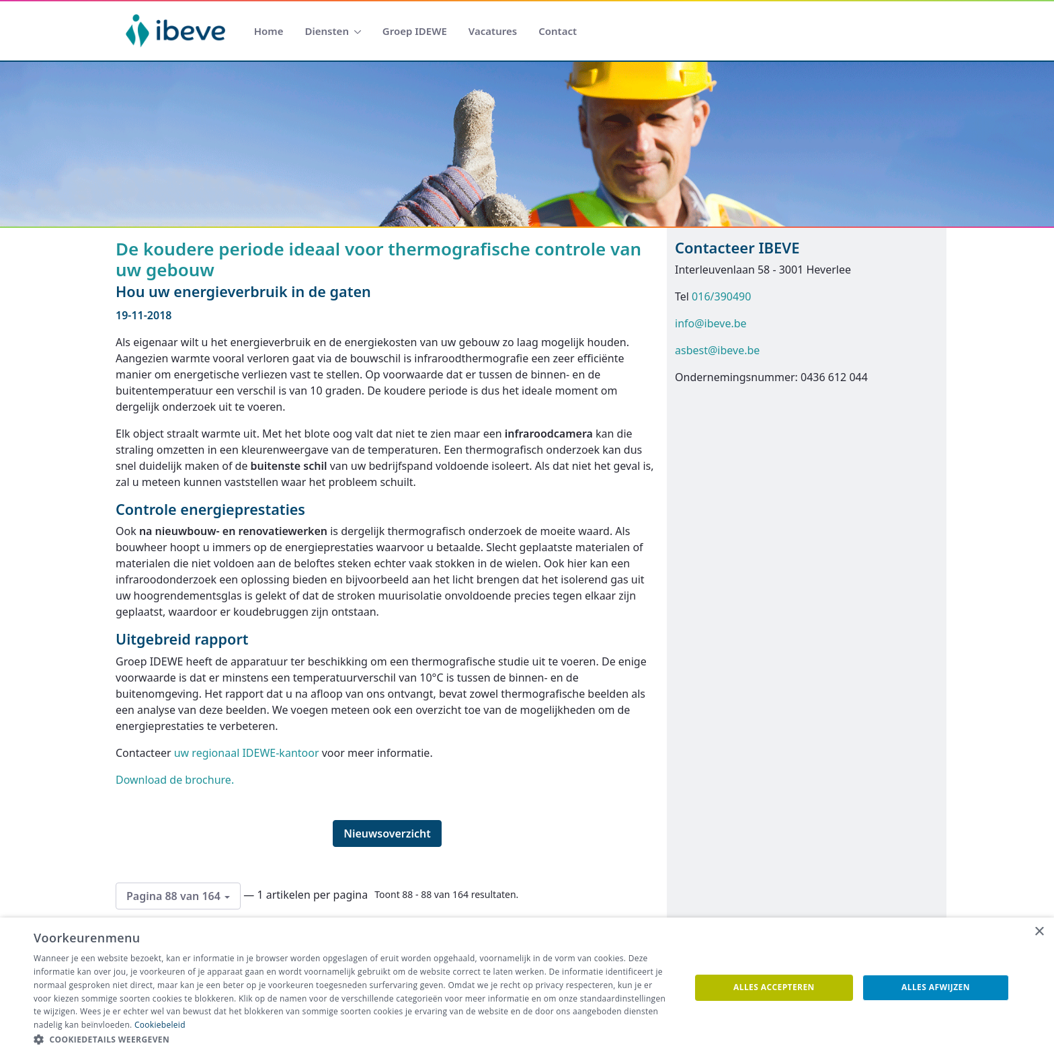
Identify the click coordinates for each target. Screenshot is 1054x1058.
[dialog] (527, 988)
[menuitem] (269, 31)
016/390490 (721, 296)
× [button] (1039, 932)
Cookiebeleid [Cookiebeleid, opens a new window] (160, 1024)
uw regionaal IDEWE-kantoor (246, 752)
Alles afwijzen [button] (935, 987)
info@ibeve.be (711, 323)
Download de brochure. (175, 779)
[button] (352, 1040)
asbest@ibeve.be (717, 350)
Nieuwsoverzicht (387, 833)
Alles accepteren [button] (774, 987)
